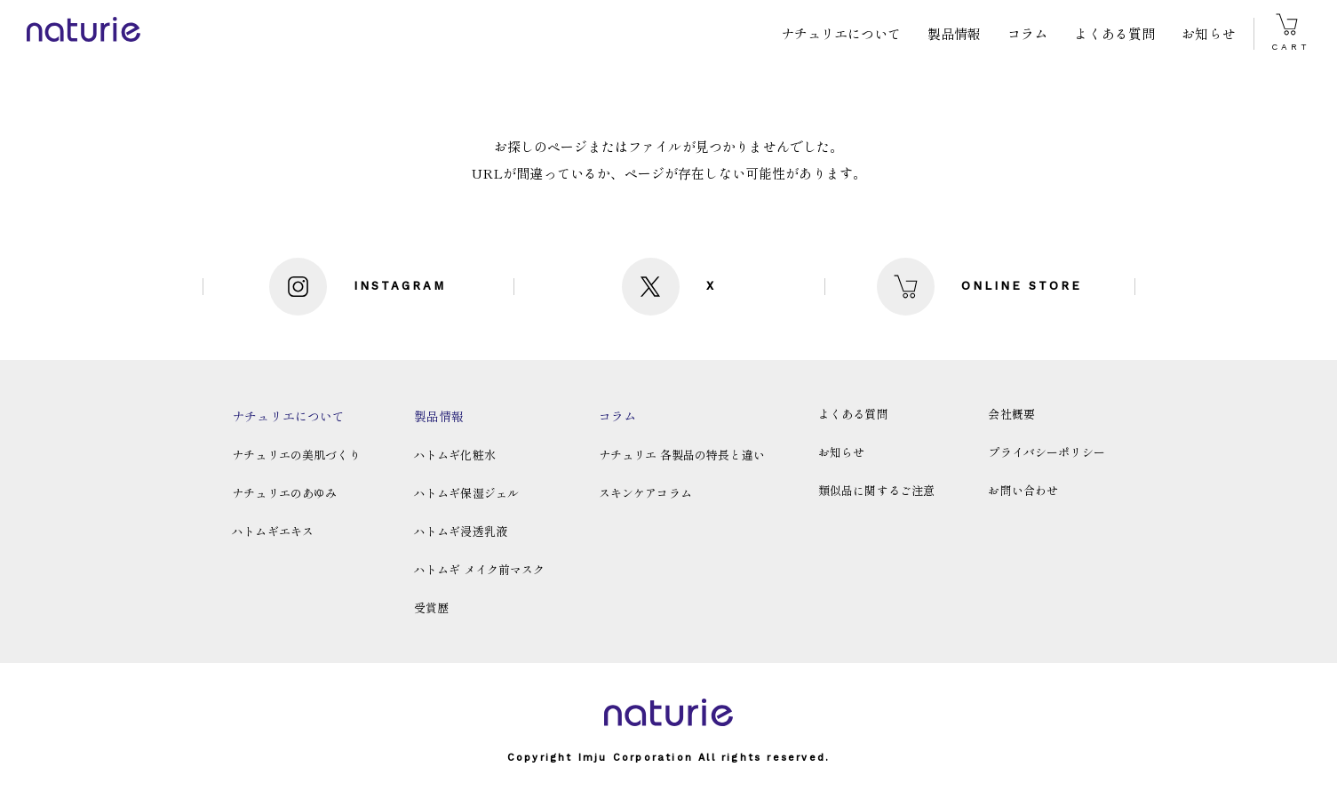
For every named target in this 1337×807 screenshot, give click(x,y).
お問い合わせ (1023, 490)
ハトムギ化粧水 (455, 454)
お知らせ (1209, 33)
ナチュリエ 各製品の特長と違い (682, 454)
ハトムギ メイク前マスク (479, 569)
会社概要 (1011, 413)
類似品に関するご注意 (876, 490)
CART (1290, 32)
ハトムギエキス (273, 531)
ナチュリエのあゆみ (284, 492)
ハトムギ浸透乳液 (460, 531)
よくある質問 (1114, 33)
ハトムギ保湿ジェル (466, 492)
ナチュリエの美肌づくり (296, 454)
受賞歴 (431, 607)
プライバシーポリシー (1046, 451)
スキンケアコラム (645, 492)
